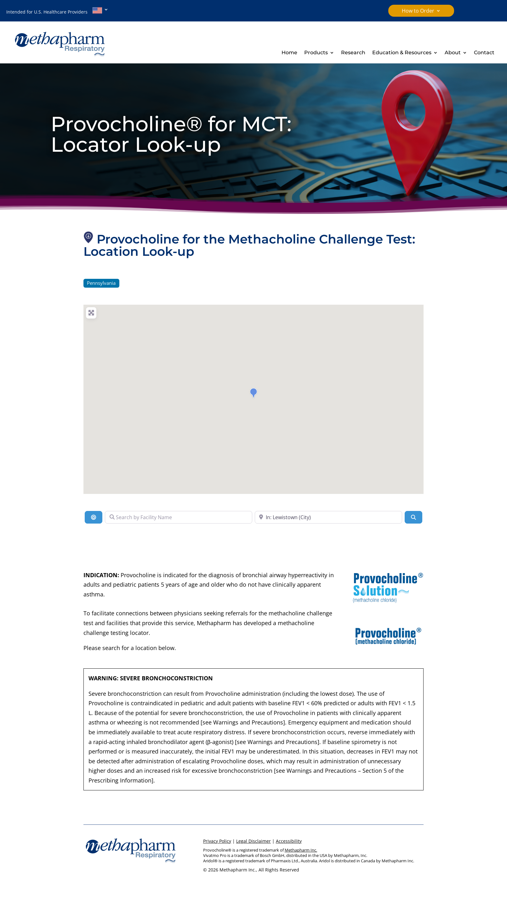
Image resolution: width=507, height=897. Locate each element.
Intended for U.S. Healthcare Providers (54, 11)
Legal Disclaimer (253, 841)
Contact (484, 53)
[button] (253, 393)
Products (316, 53)
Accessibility (289, 841)
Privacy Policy (217, 841)
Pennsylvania (101, 283)
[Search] (413, 517)
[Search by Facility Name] (178, 517)
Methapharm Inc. (301, 850)
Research (353, 53)
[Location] (93, 517)
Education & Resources (401, 53)
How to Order (418, 11)
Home (289, 53)
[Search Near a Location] (328, 517)
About (453, 53)
